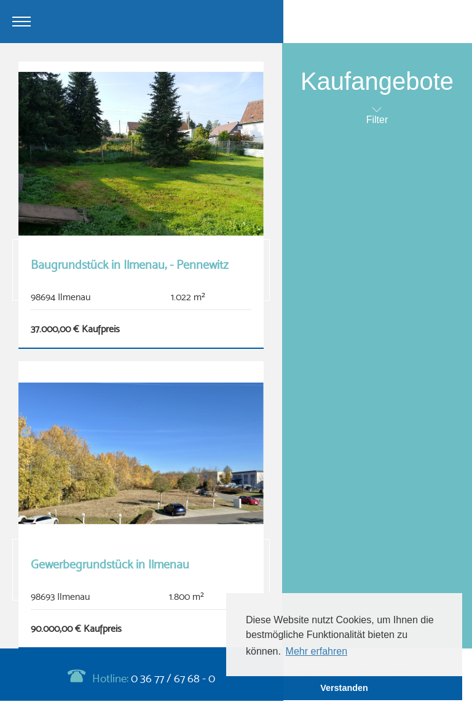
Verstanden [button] (344, 688)
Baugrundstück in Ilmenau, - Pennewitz (130, 265)
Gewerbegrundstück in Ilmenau (110, 564)
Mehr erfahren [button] (317, 651)
